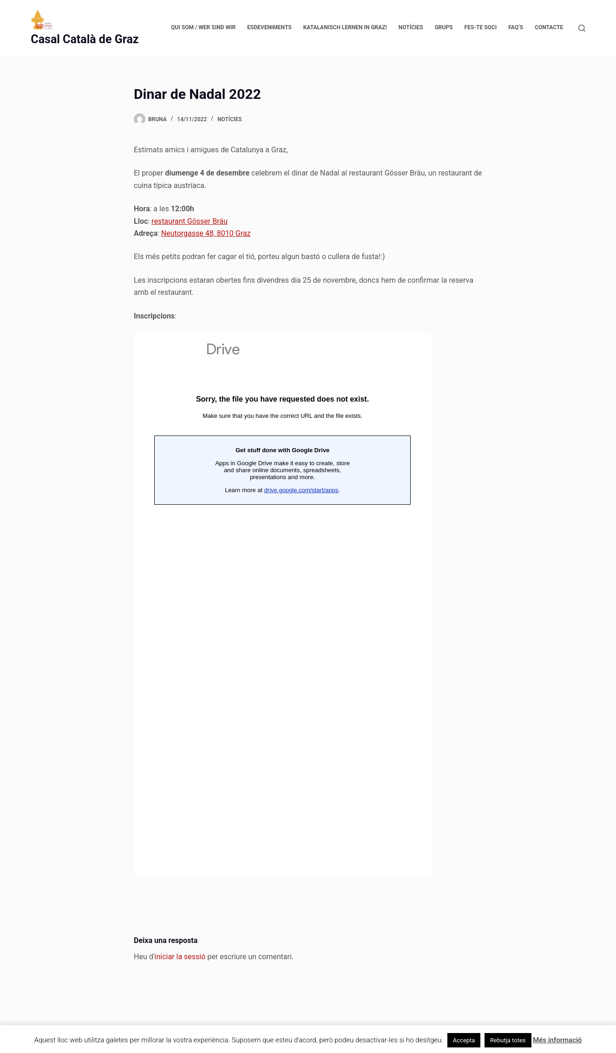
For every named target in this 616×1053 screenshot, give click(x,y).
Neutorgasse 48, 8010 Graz (206, 233)
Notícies (411, 27)
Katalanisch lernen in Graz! (345, 27)
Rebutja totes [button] (507, 1040)
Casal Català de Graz (84, 39)
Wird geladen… (282, 604)
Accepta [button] (464, 1040)
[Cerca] (581, 28)
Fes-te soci (481, 27)
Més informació (557, 1040)
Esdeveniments (269, 27)
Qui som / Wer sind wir (203, 27)
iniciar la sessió (180, 956)
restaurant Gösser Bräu (189, 221)
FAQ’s (515, 27)
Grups (444, 27)
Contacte (549, 27)
